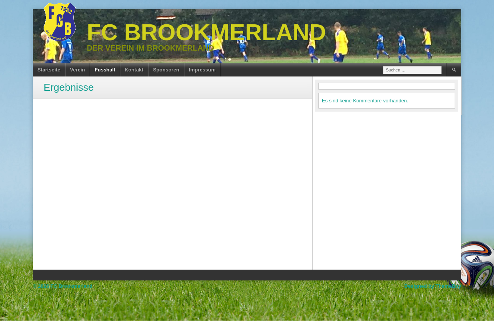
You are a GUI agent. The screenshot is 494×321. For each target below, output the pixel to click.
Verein (77, 70)
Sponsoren (166, 70)
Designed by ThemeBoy (432, 286)
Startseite (48, 70)
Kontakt (134, 70)
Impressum (202, 70)
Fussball (105, 70)
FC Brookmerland (206, 32)
